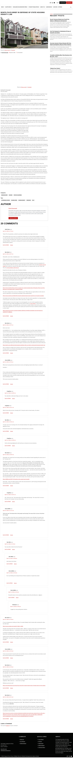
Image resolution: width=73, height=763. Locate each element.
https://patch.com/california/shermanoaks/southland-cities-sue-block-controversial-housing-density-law (24, 347)
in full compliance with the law (14, 268)
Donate (69, 2)
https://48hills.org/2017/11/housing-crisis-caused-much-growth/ (16, 482)
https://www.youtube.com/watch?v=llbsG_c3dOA (13, 631)
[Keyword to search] (67, 7)
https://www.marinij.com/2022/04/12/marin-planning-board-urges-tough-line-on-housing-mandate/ (23, 296)
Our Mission (22, 747)
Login (58, 2)
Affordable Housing (6, 200)
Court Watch (41, 745)
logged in (8, 731)
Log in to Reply (6, 245)
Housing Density (24, 200)
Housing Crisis (15, 200)
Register (62, 2)
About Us (22, 745)
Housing (11, 195)
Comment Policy (41, 753)
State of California (19, 195)
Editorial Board (23, 749)
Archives (40, 747)
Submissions (40, 749)
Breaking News (4, 195)
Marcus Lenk (7, 50)
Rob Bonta (31, 200)
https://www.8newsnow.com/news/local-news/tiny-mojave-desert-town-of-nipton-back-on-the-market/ (24, 690)
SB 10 (36, 200)
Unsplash (13, 50)
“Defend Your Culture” (55, 68)
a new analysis (33, 304)
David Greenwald (5, 52)
